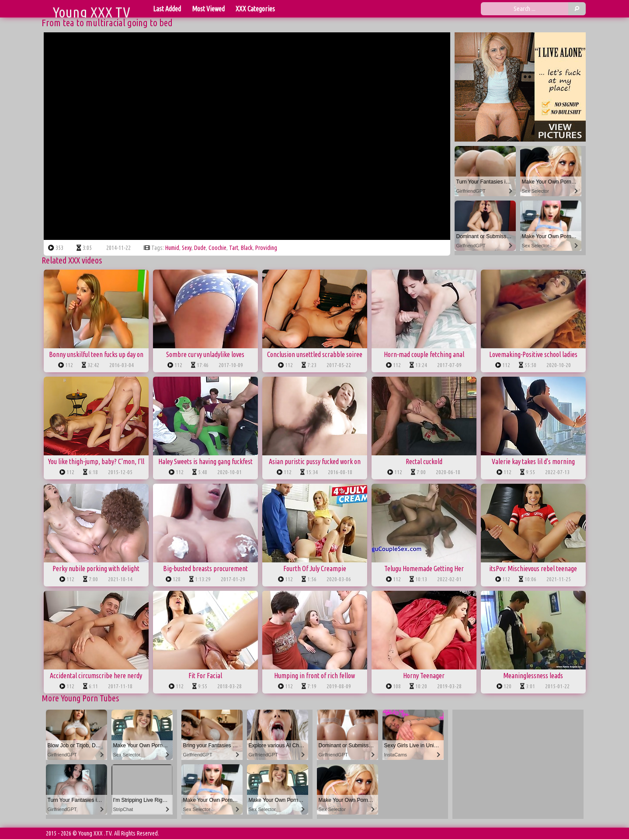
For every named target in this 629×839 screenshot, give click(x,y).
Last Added (167, 9)
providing (266, 247)
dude (200, 247)
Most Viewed (208, 9)
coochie (217, 247)
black (247, 247)
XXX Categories (255, 9)
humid (172, 247)
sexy (186, 247)
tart (233, 247)
